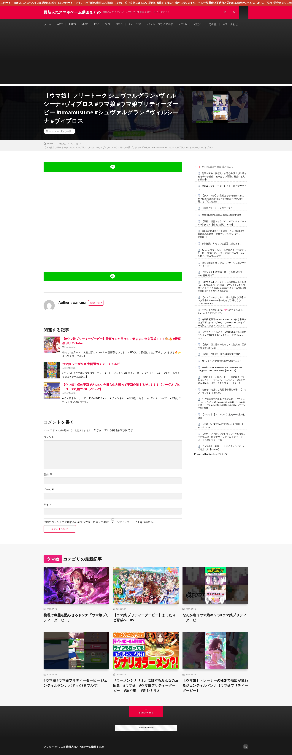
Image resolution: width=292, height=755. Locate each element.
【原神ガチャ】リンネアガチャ (217, 208)
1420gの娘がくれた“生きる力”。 (218, 166)
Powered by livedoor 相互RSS (211, 454)
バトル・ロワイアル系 (160, 24)
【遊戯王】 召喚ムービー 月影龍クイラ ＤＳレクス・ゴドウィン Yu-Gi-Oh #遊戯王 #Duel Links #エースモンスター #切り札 (222, 380)
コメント (49, 437)
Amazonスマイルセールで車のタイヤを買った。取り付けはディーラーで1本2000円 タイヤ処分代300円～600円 (222, 253)
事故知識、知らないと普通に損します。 (222, 243)
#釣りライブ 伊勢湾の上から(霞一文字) (221, 360)
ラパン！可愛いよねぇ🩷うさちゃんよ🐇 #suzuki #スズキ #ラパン (220, 311)
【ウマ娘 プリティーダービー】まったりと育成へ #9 (144, 617)
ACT (60, 24)
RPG (96, 24)
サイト (47, 504)
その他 (213, 24)
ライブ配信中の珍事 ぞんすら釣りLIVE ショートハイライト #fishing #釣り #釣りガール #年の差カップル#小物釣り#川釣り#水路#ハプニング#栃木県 (221, 403)
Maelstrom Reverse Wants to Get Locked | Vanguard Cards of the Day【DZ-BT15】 (221, 369)
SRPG (119, 24)
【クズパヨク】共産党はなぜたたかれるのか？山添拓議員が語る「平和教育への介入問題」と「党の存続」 (221, 198)
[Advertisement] (146, 58)
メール (49, 489)
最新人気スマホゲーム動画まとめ (85, 746)
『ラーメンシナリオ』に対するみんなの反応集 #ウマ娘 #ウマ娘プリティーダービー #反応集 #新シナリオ (146, 685)
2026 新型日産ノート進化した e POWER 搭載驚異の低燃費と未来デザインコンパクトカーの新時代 (221, 233)
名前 (48, 474)
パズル (183, 24)
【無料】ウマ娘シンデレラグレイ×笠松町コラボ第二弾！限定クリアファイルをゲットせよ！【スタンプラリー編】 (221, 436)
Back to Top (146, 712)
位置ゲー (198, 24)
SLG (107, 24)
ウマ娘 (68, 131)
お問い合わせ (230, 24)
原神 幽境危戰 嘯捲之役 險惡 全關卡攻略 (221, 214)
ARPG (72, 24)
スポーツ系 (134, 24)
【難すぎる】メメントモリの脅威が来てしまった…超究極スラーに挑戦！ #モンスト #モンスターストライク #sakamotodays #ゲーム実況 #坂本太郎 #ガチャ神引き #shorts (222, 286)
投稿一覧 (95, 302)
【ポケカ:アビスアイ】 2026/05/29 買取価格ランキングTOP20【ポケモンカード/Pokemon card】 (222, 334)
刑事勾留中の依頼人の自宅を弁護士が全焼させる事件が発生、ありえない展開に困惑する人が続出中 (222, 176)
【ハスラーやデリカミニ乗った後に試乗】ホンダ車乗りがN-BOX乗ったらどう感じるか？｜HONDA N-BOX (222, 300)
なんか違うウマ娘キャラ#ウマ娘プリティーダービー (214, 617)
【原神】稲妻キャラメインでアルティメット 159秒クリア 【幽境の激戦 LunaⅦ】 (222, 223)
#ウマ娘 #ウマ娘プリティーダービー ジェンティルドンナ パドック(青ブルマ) (75, 682)
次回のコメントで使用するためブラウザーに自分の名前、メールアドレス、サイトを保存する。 (100, 522)
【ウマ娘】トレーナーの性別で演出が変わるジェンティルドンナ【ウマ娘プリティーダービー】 (215, 685)
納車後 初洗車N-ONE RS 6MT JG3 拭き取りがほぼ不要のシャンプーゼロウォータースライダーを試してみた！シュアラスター (222, 322)
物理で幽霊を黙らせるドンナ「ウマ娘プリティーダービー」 (76, 617)
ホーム (47, 24)
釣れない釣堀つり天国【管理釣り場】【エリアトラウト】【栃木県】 (222, 391)
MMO (85, 24)
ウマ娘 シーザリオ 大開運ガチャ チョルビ (91, 364)
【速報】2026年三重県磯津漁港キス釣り (222, 354)
